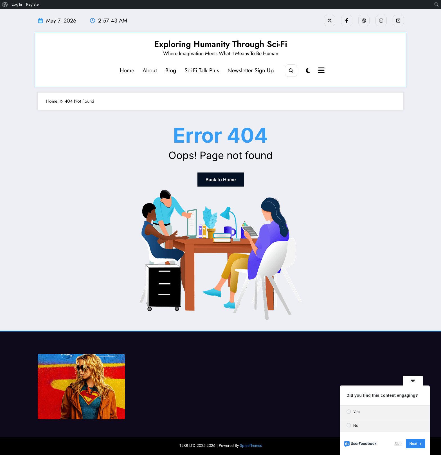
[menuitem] (5, 4)
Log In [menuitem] (17, 4)
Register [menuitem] (33, 4)
